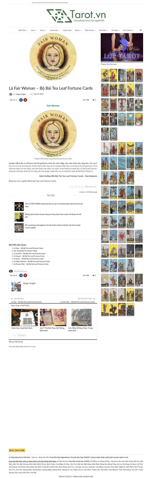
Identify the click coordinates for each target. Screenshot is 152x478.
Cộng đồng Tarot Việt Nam (20, 457)
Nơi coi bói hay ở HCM (80, 461)
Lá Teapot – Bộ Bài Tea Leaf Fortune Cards (29, 256)
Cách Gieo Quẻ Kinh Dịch (21, 328)
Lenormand (54, 30)
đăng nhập (19, 346)
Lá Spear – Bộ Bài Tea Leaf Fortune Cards (29, 259)
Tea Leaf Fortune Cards (20, 271)
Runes (77, 30)
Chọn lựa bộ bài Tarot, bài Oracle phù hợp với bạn (50, 2)
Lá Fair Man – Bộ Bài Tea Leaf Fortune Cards (77, 302)
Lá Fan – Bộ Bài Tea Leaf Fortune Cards (26, 302)
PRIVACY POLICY (65, 477)
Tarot (33, 30)
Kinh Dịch (102, 30)
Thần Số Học (89, 30)
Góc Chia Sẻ (127, 30)
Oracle (42, 30)
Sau (14, 335)
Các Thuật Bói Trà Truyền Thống (25, 251)
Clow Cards (67, 30)
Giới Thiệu (22, 30)
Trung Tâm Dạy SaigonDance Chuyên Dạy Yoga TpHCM (69, 457)
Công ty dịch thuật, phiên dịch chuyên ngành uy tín (109, 457)
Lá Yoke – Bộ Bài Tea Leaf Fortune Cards (28, 248)
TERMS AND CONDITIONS (83, 477)
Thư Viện (115, 30)
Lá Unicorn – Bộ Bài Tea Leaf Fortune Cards (29, 253)
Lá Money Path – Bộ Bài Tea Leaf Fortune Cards (31, 264)
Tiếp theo (22, 335)
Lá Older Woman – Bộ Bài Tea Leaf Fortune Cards (32, 261)
